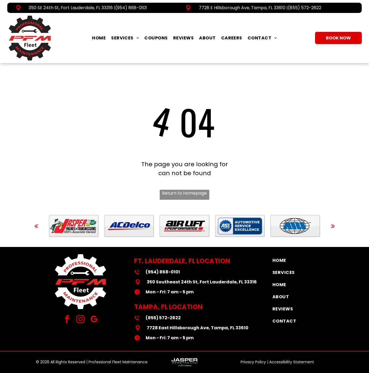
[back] (36, 226)
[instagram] (80, 320)
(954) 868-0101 (131, 8)
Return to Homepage (184, 193)
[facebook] (67, 320)
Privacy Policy (253, 362)
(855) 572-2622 (304, 8)
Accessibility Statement (291, 362)
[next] (333, 226)
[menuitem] (98, 38)
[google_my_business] (94, 320)
